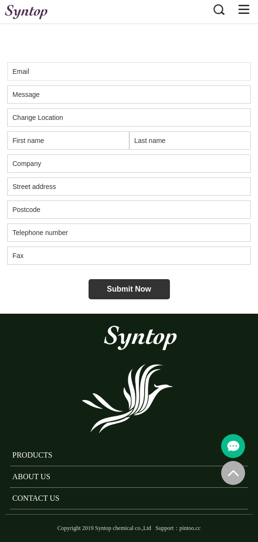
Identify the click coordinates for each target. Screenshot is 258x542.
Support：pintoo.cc (178, 528)
